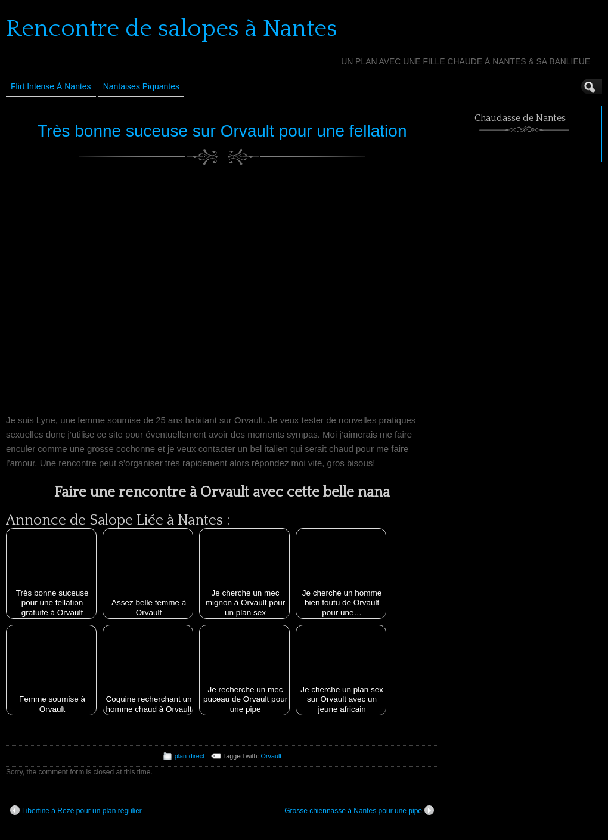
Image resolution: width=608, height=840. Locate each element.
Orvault (271, 756)
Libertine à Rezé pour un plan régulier (76, 810)
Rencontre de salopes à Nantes (171, 29)
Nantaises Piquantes (141, 86)
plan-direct (189, 756)
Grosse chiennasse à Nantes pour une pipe (359, 810)
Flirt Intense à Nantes (51, 86)
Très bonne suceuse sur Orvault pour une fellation (222, 131)
